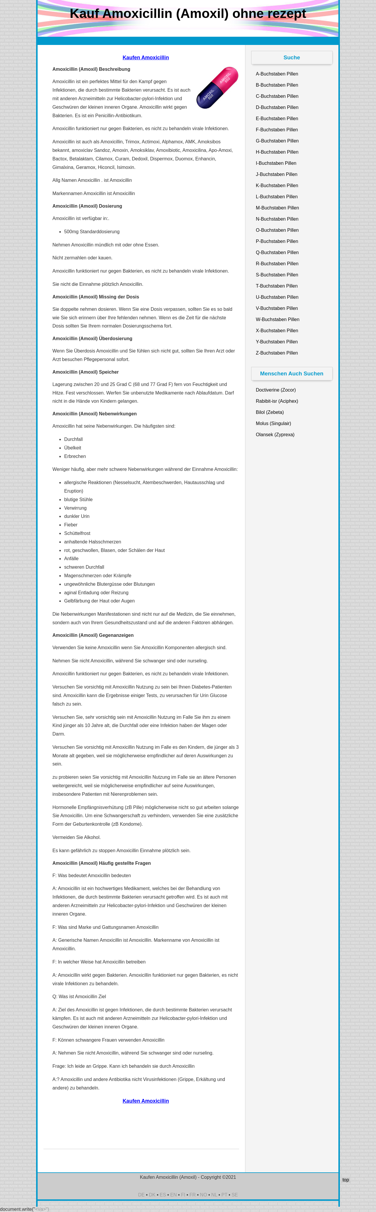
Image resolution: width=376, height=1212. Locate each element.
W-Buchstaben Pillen (277, 319)
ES (163, 1194)
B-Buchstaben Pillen (277, 85)
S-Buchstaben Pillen (277, 274)
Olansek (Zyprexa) (275, 434)
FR (192, 1194)
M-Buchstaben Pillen (277, 207)
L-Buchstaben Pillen (277, 196)
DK (152, 1194)
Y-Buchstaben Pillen (277, 341)
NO (203, 1194)
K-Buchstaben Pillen (277, 185)
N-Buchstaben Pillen (277, 218)
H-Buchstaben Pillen (277, 152)
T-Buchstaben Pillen (277, 285)
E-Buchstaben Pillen (277, 118)
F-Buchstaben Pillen (277, 129)
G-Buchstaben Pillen (277, 140)
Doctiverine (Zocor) (276, 389)
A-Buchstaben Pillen (277, 73)
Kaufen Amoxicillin (145, 58)
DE (141, 1194)
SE (234, 1194)
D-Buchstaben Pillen (277, 107)
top (346, 1179)
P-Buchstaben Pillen (277, 241)
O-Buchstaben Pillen (277, 230)
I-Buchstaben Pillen (276, 163)
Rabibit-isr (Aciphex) (277, 401)
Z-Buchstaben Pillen (277, 352)
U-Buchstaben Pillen (277, 297)
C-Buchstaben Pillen (277, 96)
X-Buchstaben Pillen (277, 330)
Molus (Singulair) (273, 423)
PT (224, 1194)
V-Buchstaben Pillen (277, 308)
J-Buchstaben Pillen (276, 174)
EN (173, 1194)
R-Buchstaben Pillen (277, 263)
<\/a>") (42, 1209)
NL (214, 1194)
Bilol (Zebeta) (270, 412)
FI (183, 1194)
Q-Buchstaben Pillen (277, 252)
